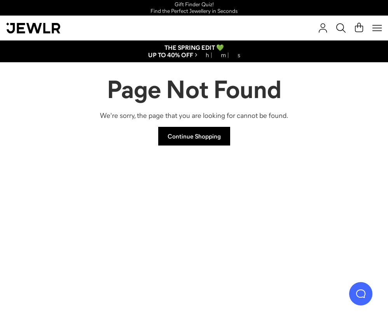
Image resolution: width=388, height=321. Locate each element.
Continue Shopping (194, 136)
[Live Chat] (360, 293)
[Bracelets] (333, 220)
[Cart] (359, 28)
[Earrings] (240, 220)
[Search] (341, 28)
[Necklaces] (148, 220)
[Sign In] (323, 28)
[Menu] (377, 28)
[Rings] (55, 220)
